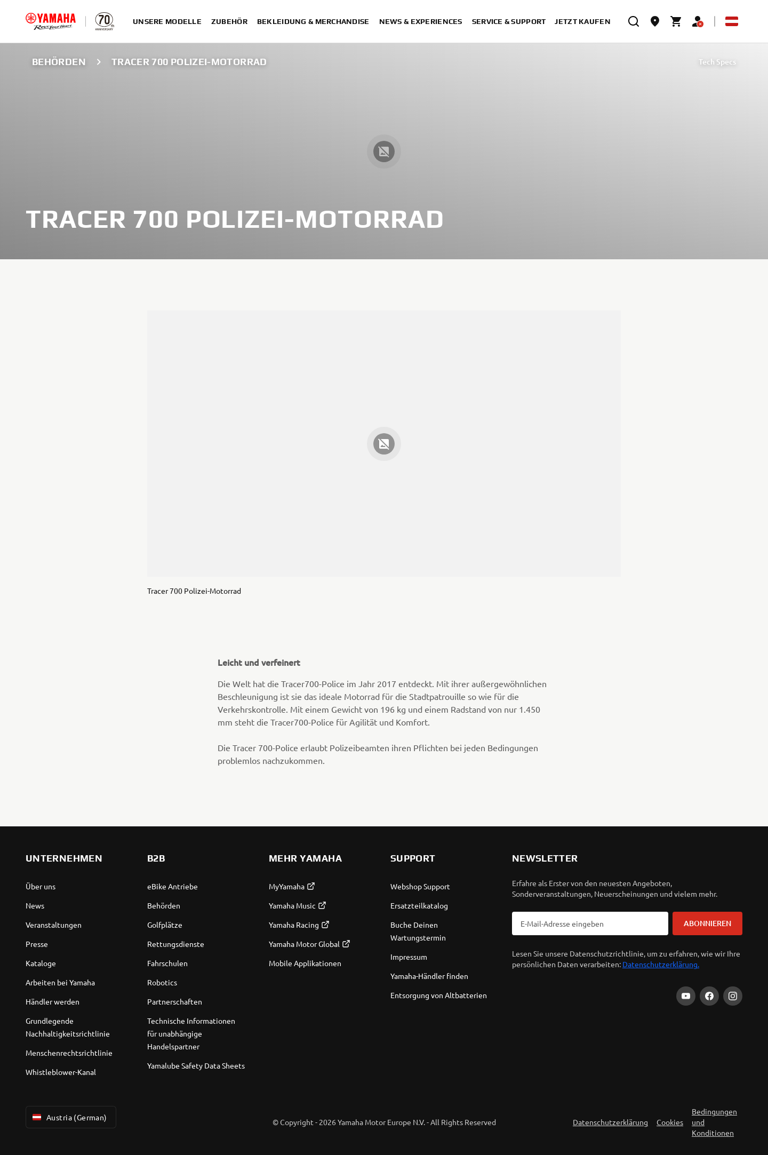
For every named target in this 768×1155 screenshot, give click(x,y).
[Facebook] (709, 996)
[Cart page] (676, 21)
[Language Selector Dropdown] (731, 21)
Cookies (670, 1122)
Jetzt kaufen (582, 21)
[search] (633, 21)
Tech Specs (717, 62)
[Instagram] (732, 996)
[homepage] (51, 21)
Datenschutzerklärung (610, 1122)
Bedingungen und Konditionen (714, 1121)
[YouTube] (685, 996)
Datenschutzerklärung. (660, 964)
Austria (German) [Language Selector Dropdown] (68, 1117)
